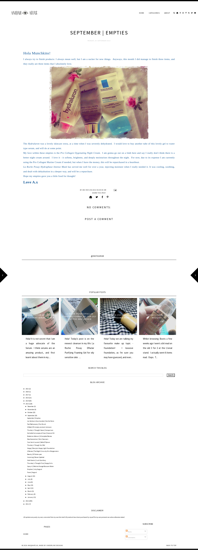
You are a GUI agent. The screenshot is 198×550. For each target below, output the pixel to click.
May (29, 485)
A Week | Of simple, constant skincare (39, 427)
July (29, 479)
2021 (27, 389)
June (29, 482)
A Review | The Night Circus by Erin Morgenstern (43, 451)
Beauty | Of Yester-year (34, 454)
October (30, 412)
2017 (27, 395)
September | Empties (34, 418)
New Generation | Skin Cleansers (37, 439)
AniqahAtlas (33, 545)
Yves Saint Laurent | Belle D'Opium (38, 442)
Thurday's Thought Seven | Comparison (40, 430)
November (31, 409)
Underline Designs (54, 545)
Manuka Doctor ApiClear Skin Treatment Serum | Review (40, 316)
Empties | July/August (34, 469)
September (31, 416)
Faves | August (32, 472)
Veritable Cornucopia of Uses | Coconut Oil (40, 433)
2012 (27, 501)
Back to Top (171, 545)
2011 (27, 504)
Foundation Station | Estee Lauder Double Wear (118, 316)
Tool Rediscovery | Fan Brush (36, 424)
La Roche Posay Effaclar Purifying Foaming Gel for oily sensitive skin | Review (79, 316)
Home (141, 13)
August (30, 476)
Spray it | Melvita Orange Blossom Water (40, 466)
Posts (129, 532)
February (31, 494)
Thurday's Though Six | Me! (36, 445)
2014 (27, 401)
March (30, 491)
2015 (27, 398)
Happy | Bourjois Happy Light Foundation (41, 448)
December (31, 406)
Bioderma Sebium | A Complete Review (39, 436)
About (167, 13)
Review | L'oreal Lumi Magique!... (157, 316)
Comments (130, 538)
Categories (154, 13)
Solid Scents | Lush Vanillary (36, 460)
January (30, 497)
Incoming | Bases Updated (35, 457)
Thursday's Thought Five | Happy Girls (40, 463)
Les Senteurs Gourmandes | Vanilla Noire (40, 421)
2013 (27, 404)
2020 (27, 392)
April (29, 488)
